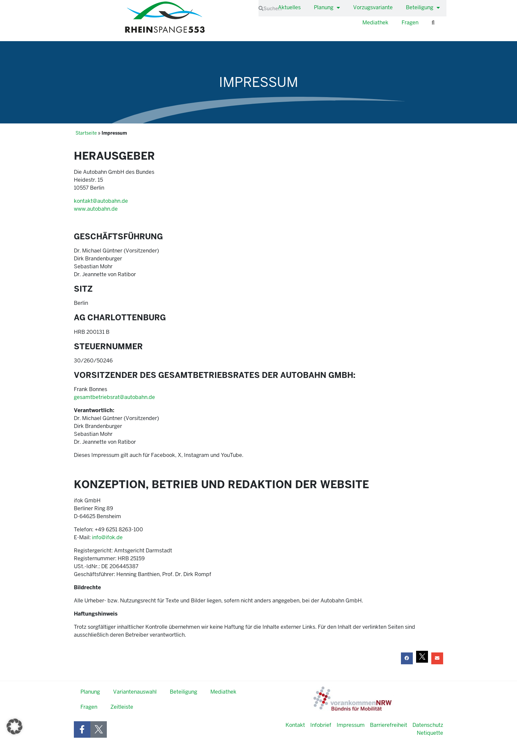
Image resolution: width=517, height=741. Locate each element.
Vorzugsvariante (373, 7)
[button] (407, 658)
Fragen (410, 22)
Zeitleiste (121, 706)
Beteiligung (423, 7)
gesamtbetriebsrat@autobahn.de (114, 397)
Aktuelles (289, 7)
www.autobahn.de (96, 208)
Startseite (86, 133)
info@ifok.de (107, 537)
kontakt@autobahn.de (101, 201)
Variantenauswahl (135, 691)
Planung (327, 7)
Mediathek (375, 22)
